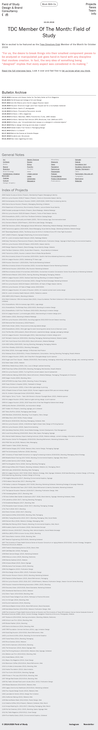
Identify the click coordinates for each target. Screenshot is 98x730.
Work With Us (49, 4)
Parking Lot (55, 169)
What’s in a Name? (13, 130)
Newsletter (89, 724)
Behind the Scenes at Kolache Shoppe (20, 133)
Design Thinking (33, 160)
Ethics (29, 164)
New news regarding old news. (17, 139)
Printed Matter (56, 176)
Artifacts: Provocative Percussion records (21, 111)
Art (4, 160)
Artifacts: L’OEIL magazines (16, 114)
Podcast (54, 174)
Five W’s (30, 167)
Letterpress (31, 179)
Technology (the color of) (84, 174)
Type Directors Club (50, 44)
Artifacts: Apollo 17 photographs (18, 108)
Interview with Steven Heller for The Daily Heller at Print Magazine (30, 97)
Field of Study (12, 7)
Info (93, 13)
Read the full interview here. (17, 70)
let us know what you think (76, 70)
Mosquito (54, 162)
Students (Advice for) (83, 167)
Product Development (59, 179)
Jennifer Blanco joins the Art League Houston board (25, 103)
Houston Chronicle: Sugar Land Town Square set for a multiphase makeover (34, 106)
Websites (78, 181)
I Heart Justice (32, 174)
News (92, 7)
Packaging (55, 167)
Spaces (77, 162)
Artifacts (6, 162)
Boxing (5, 167)
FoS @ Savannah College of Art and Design (22, 100)
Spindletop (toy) (81, 164)
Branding (6, 169)
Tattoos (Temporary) (82, 169)
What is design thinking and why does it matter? (24, 125)
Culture (5, 181)
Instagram (74, 724)
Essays (29, 162)
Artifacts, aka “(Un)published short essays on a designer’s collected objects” (34, 122)
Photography (55, 171)
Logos (29, 176)
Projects (91, 4)
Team (92, 10)
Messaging (31, 181)
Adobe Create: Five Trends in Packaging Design (23, 128)
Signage (78, 160)
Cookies (6, 178)
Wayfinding (79, 179)
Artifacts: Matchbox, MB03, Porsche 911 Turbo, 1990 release (29, 117)
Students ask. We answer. (16, 136)
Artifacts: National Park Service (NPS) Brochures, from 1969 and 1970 (32, 119)
